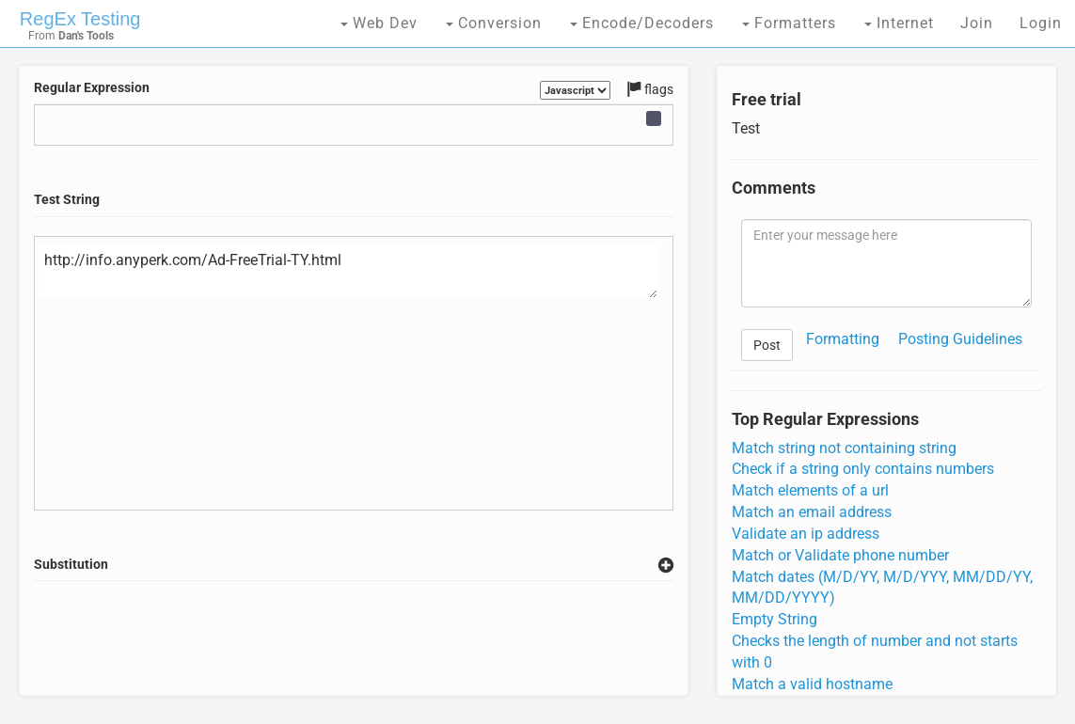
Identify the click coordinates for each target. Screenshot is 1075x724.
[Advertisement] (376, 638)
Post (767, 345)
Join (976, 23)
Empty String (774, 619)
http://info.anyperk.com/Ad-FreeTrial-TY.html (348, 271)
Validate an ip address (805, 534)
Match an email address (812, 512)
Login (1041, 23)
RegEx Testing (80, 18)
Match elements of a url (810, 490)
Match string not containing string (844, 448)
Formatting (842, 339)
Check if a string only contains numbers (863, 469)
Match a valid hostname (812, 684)
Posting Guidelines (960, 339)
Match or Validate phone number (840, 555)
